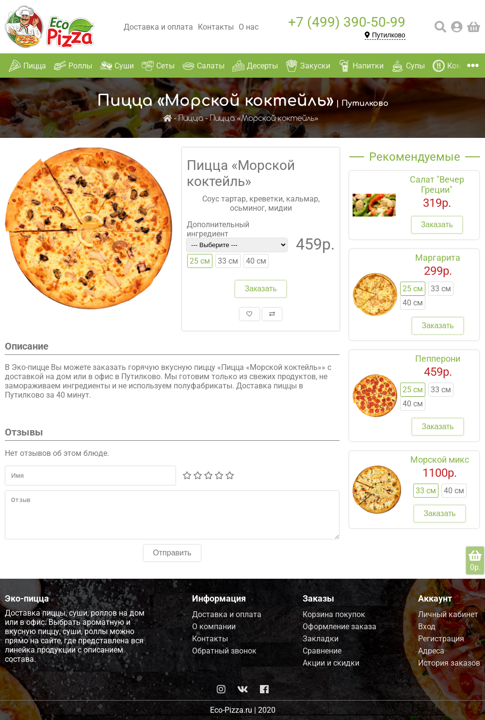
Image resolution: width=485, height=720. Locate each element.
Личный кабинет (448, 614)
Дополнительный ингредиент (218, 229)
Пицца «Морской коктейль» (264, 119)
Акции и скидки (331, 663)
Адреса (431, 650)
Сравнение (322, 650)
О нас (249, 27)
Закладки (321, 638)
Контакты (216, 27)
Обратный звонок (224, 650)
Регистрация (441, 638)
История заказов (449, 663)
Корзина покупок (334, 614)
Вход (427, 626)
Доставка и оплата (158, 27)
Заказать (260, 289)
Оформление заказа (339, 626)
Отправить (172, 560)
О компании (214, 626)
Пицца (190, 119)
